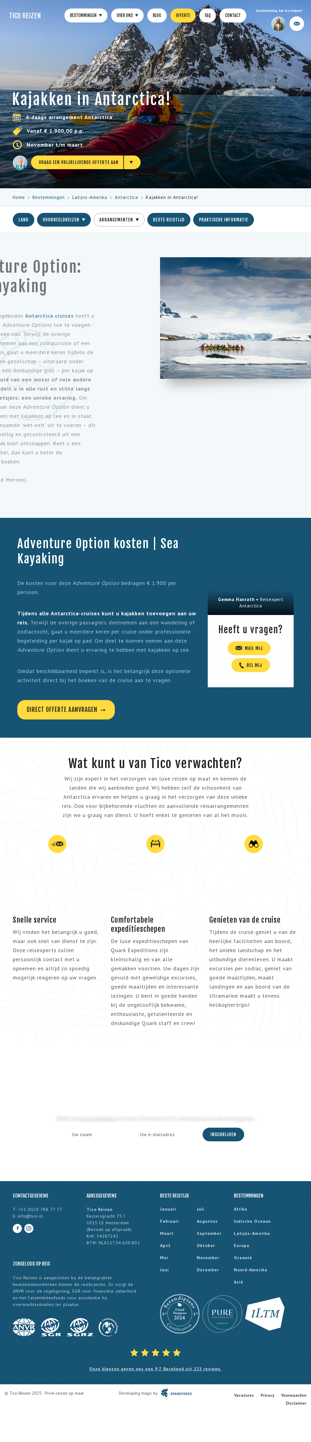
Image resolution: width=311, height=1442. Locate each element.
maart (167, 1233)
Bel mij (250, 665)
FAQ (207, 15)
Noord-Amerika (250, 1270)
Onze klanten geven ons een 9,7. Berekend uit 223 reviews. (155, 1369)
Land (24, 220)
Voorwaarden (293, 1395)
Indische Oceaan (252, 1221)
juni (164, 1270)
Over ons (127, 15)
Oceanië (243, 1257)
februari (169, 1221)
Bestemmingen (86, 15)
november (208, 1257)
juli (200, 1209)
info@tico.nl (30, 1216)
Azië (238, 1282)
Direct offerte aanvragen (66, 709)
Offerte (183, 15)
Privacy (268, 1395)
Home (19, 197)
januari (168, 1209)
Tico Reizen (25, 16)
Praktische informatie (223, 220)
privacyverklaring (97, 1118)
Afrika (240, 1209)
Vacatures (244, 1395)
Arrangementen (119, 220)
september (209, 1233)
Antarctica (126, 197)
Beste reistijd (169, 220)
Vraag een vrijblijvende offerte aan (78, 162)
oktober (206, 1245)
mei (164, 1257)
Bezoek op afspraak (109, 1229)
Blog (157, 15)
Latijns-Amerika (89, 197)
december (208, 1270)
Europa (241, 1245)
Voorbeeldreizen (64, 220)
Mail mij (249, 648)
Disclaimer (296, 1403)
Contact (233, 15)
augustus (207, 1221)
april (165, 1245)
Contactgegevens (30, 1196)
